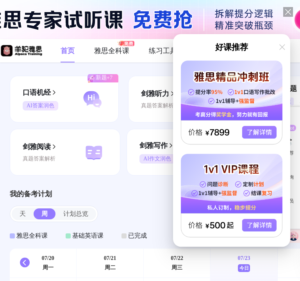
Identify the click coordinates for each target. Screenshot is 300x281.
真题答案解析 (157, 105)
